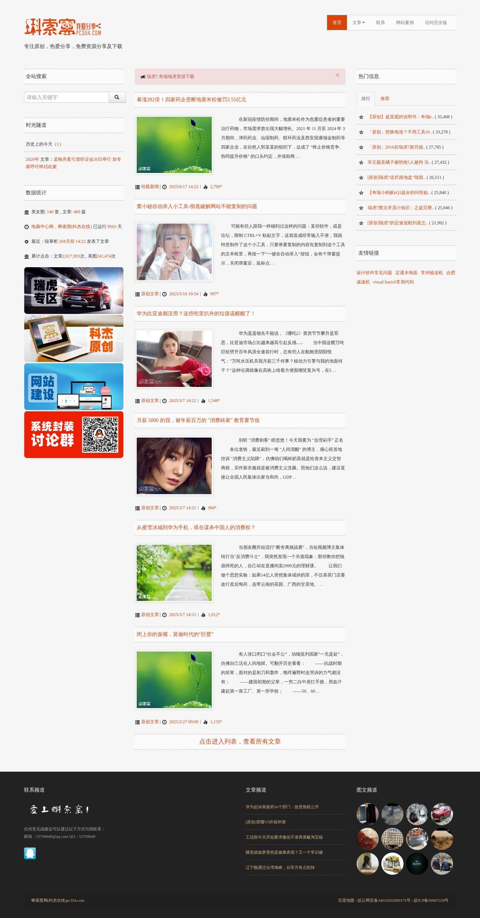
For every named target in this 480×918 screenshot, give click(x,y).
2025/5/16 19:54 (183, 292)
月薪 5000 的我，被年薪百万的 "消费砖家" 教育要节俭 (198, 418)
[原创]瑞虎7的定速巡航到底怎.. (398, 222)
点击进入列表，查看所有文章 (240, 736)
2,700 (215, 185)
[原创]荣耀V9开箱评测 (266, 816)
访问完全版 (436, 22)
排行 (365, 98)
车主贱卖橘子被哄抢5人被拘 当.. (399, 162)
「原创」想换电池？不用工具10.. (400, 132)
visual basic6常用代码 (393, 282)
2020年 (32, 159)
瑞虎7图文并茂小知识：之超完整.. (401, 207)
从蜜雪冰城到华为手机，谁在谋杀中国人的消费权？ (196, 524)
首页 (337, 22)
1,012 (213, 610)
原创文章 (150, 292)
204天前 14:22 (72, 241)
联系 (380, 22)
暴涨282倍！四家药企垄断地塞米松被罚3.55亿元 (192, 99)
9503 (112, 226)
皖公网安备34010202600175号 (384, 894)
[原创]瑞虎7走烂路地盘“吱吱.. (397, 177)
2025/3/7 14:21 (182, 504)
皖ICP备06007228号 (431, 894)
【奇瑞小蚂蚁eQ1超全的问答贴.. (399, 192)
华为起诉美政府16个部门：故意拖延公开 (282, 801)
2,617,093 (71, 256)
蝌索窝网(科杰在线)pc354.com (58, 894)
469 (77, 211)
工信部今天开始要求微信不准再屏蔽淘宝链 (284, 831)
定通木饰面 (406, 272)
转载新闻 (150, 185)
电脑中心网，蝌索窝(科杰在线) (61, 226)
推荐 (385, 98)
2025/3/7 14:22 (182, 398)
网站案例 (405, 22)
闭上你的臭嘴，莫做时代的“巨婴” (175, 630)
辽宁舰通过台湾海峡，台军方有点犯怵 (280, 862)
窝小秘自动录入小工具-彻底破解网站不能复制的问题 (197, 205)
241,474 (104, 256)
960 (211, 504)
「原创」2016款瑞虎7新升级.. (396, 147)
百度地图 (346, 894)
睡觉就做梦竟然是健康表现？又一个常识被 (284, 846)
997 (213, 292)
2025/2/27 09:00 (183, 716)
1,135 (215, 716)
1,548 (213, 398)
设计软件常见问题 (374, 272)
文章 (359, 22)
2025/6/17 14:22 (183, 185)
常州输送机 (432, 272)
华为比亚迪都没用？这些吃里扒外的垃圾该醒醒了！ (196, 311)
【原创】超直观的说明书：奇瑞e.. (401, 116)
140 (50, 211)
